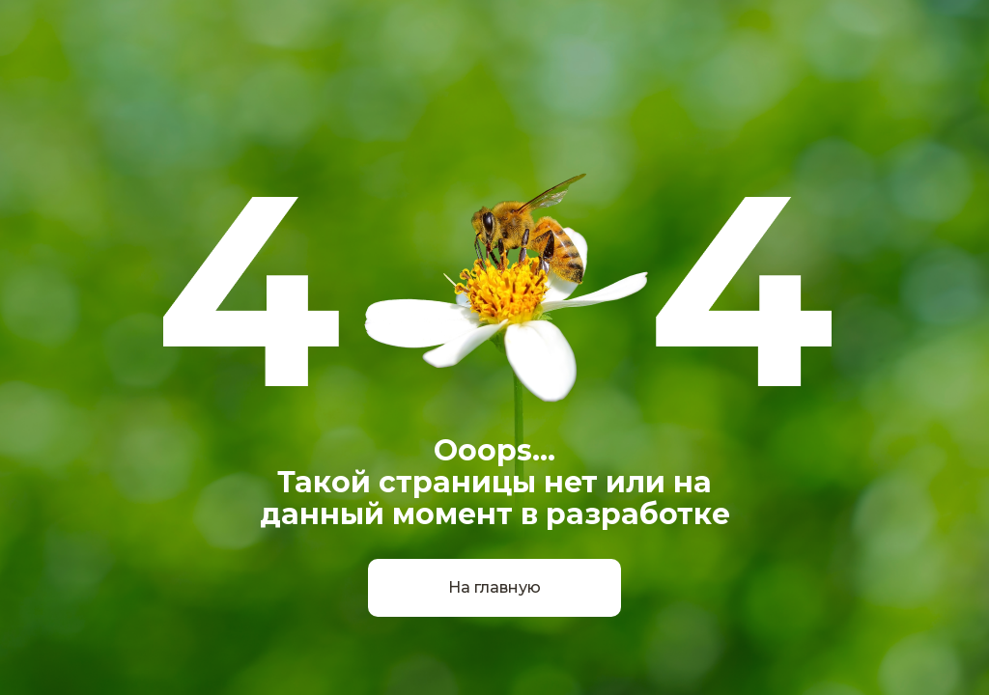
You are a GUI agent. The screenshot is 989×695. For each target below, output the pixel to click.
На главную (494, 587)
